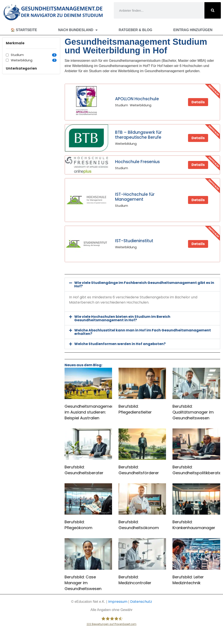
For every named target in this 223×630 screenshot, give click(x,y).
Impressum (117, 601)
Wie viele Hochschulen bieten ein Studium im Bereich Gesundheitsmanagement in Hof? (122, 318)
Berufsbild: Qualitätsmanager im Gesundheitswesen (193, 412)
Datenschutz (141, 601)
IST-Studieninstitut (134, 241)
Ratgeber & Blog (135, 30)
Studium (34, 54)
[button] (142, 284)
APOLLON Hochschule (137, 99)
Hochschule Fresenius (137, 162)
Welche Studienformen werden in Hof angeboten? (120, 343)
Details (198, 102)
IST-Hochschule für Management (135, 196)
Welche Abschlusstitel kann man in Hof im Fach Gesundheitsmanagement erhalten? (142, 332)
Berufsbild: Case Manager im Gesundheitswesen (83, 582)
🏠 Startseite (24, 30)
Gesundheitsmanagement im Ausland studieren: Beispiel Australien (90, 412)
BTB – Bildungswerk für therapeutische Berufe (138, 134)
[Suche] (212, 10)
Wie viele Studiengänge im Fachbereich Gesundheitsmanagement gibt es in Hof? (144, 284)
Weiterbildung (34, 60)
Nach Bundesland (78, 30)
